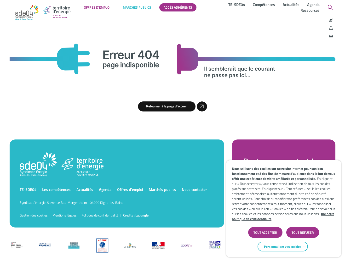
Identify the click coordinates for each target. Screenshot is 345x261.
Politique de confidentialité (99, 215)
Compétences (264, 4)
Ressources (310, 10)
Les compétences (56, 189)
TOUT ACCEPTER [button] (265, 232)
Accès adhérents (178, 7)
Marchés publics (137, 7)
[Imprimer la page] (331, 36)
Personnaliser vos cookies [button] (282, 246)
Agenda (313, 4)
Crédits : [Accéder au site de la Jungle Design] (136, 215)
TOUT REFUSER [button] (303, 232)
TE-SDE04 (236, 4)
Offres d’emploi (97, 7)
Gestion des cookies (34, 215)
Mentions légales (64, 215)
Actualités (291, 4)
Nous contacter (194, 189)
